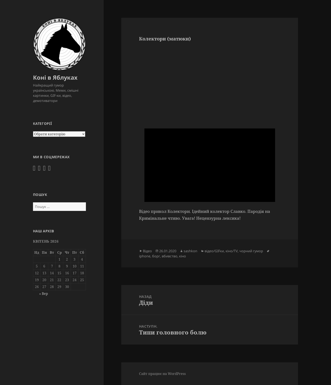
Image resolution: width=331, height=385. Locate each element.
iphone (144, 256)
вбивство (169, 256)
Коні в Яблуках (55, 77)
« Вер (43, 293)
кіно (182, 256)
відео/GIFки (214, 251)
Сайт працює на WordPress (162, 373)
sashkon (190, 251)
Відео (147, 251)
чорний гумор (251, 251)
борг (156, 256)
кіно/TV (232, 251)
